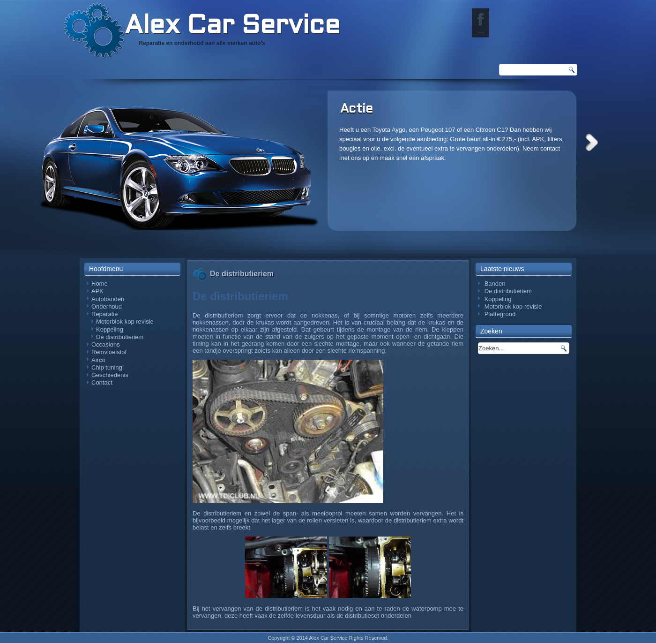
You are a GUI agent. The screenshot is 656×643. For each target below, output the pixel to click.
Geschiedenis (109, 374)
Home (99, 283)
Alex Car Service (232, 27)
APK (97, 291)
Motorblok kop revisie (125, 321)
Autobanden (107, 299)
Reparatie (104, 314)
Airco (98, 359)
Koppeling (109, 329)
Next (592, 142)
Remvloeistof (109, 352)
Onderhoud (106, 306)
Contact (101, 382)
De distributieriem (119, 336)
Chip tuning (106, 367)
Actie (356, 109)
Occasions (105, 344)
